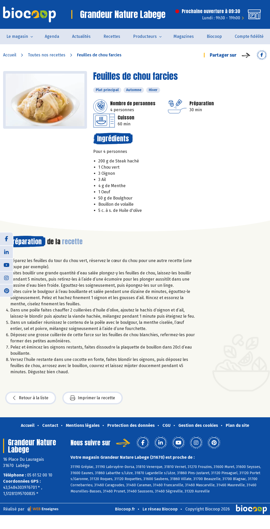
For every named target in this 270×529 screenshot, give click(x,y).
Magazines (183, 36)
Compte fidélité (249, 36)
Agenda (52, 36)
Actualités (81, 36)
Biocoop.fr (125, 509)
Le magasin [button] (17, 36)
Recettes (111, 36)
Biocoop (214, 36)
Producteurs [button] (145, 36)
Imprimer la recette (92, 398)
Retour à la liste (30, 398)
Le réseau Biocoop (160, 509)
